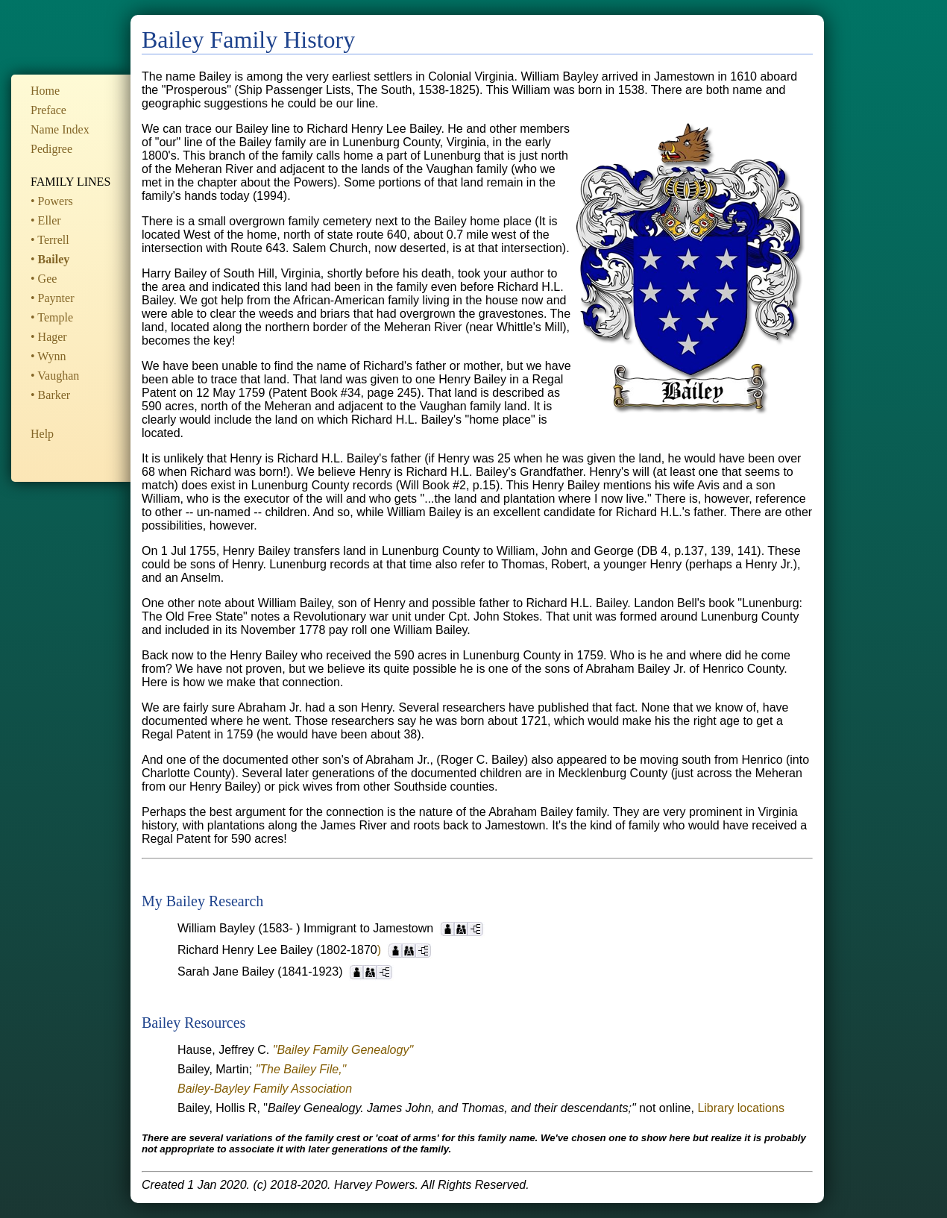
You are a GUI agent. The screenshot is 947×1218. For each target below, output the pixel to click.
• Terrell (50, 239)
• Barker (50, 395)
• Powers (52, 201)
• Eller (46, 220)
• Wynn (48, 356)
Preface (48, 110)
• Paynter (52, 298)
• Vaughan (55, 375)
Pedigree (51, 148)
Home (45, 90)
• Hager (49, 336)
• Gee (44, 278)
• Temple (52, 317)
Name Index (60, 129)
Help (42, 433)
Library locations (740, 1108)
